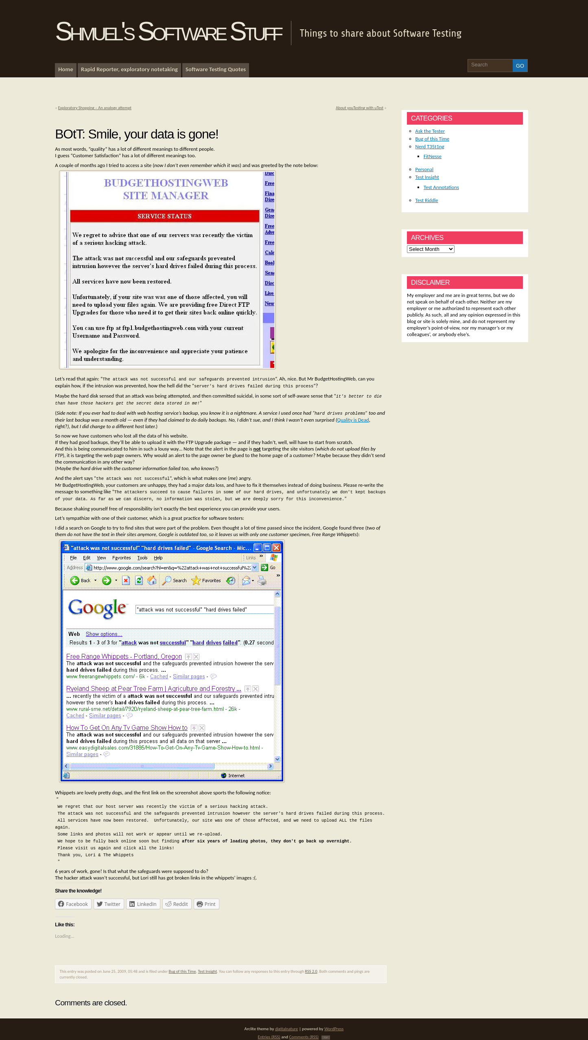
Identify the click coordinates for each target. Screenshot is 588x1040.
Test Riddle (426, 200)
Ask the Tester (430, 131)
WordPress (334, 1021)
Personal (424, 169)
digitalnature (286, 1021)
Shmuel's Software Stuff (167, 31)
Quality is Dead (353, 418)
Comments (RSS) (304, 1029)
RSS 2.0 (311, 964)
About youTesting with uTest (359, 107)
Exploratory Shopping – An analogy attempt (94, 107)
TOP (326, 1030)
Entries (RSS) (269, 1029)
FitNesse (433, 156)
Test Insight (207, 964)
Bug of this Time (182, 964)
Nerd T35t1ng (429, 146)
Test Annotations (441, 187)
